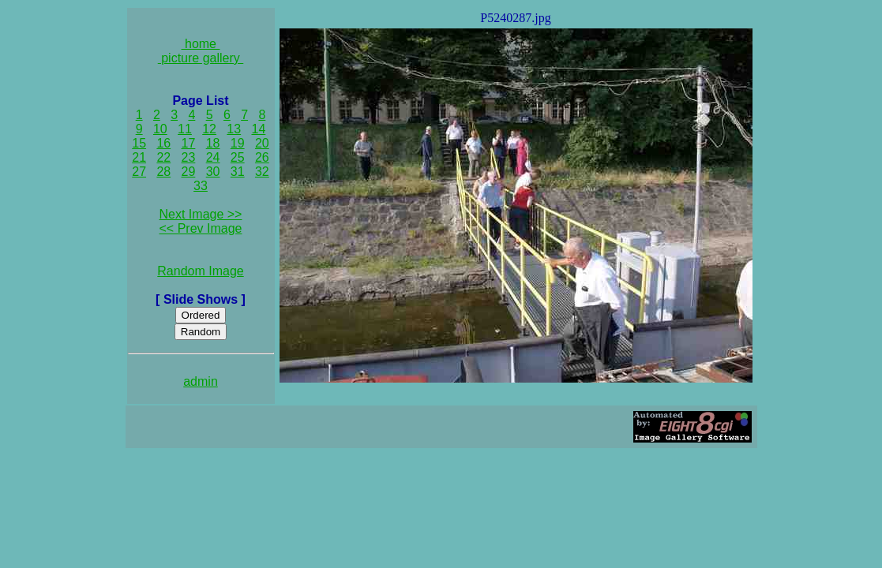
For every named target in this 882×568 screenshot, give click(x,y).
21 (139, 157)
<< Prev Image (201, 228)
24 (213, 157)
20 (262, 143)
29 (189, 171)
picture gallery (201, 58)
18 (213, 143)
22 (163, 157)
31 (238, 171)
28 (163, 171)
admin (200, 381)
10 (160, 129)
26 (262, 157)
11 (185, 129)
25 (238, 157)
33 (200, 185)
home (201, 43)
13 (234, 129)
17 (189, 143)
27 (139, 171)
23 (189, 157)
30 (213, 171)
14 (259, 129)
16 (163, 143)
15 (139, 143)
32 (262, 171)
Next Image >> (201, 214)
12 (209, 129)
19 (238, 143)
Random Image (200, 271)
